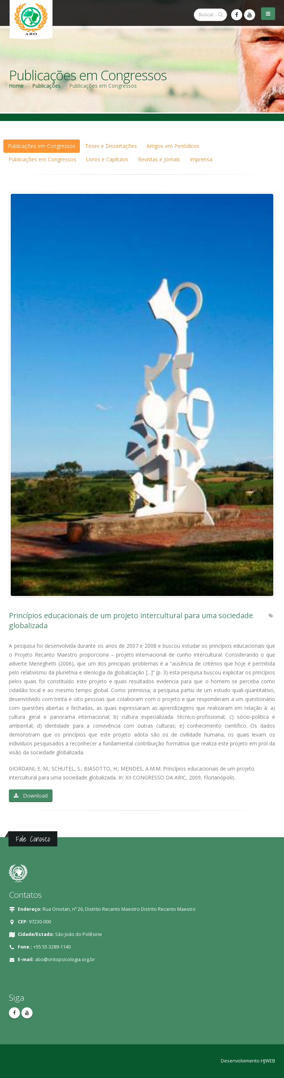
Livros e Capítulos (107, 159)
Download (31, 795)
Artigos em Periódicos (172, 145)
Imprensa (201, 159)
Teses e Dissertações (111, 145)
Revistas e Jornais (159, 159)
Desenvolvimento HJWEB (248, 1061)
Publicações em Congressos (41, 145)
